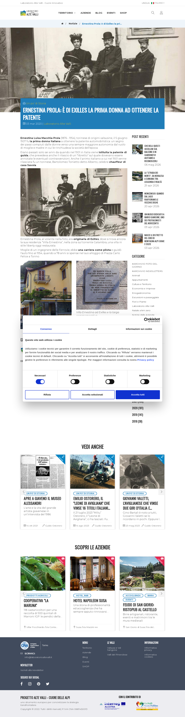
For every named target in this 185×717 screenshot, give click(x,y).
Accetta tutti (138, 394)
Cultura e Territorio (142, 284)
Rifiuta (47, 394)
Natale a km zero (141, 310)
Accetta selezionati (92, 394)
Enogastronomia (141, 293)
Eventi (111, 12)
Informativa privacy (150, 649)
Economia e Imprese (143, 288)
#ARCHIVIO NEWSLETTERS (147, 271)
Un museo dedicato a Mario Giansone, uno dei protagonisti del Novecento (154, 218)
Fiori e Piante (139, 301)
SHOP (123, 12)
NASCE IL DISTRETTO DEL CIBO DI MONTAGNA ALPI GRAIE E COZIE (154, 239)
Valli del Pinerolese (117, 655)
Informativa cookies (150, 656)
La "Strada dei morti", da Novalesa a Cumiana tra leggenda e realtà (154, 177)
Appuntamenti (140, 279)
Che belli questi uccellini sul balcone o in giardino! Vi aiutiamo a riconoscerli (152, 153)
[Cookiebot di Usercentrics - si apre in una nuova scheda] (146, 320)
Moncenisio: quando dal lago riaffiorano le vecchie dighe (154, 198)
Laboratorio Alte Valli (57, 123)
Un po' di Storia (36, 103)
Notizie (73, 23)
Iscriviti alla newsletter (32, 670)
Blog (98, 12)
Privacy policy (145, 359)
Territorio (67, 12)
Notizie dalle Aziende (143, 314)
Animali (136, 275)
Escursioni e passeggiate (145, 297)
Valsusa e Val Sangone (114, 649)
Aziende (86, 12)
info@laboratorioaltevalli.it (38, 657)
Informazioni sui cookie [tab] (139, 329)
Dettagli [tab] (92, 329)
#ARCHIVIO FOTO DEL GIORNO (144, 265)
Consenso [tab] (46, 329)
